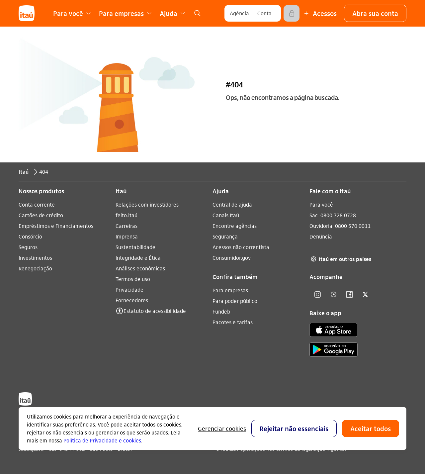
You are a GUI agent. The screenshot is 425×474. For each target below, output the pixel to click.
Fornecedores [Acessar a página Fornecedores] (132, 300)
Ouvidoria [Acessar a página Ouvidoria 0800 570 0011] (320, 225)
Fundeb (221, 311)
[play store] (333, 350)
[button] (375, 13)
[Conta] (264, 13)
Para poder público (234, 300)
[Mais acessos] (319, 13)
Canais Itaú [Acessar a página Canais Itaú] (225, 215)
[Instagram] (317, 294)
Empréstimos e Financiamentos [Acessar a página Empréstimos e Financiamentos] (56, 225)
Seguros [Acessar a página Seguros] (28, 246)
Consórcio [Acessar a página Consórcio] (30, 236)
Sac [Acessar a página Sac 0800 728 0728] (313, 215)
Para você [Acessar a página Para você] (321, 204)
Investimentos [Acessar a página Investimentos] (35, 257)
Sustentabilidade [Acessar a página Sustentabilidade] (135, 246)
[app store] (333, 331)
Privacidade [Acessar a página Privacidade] (129, 289)
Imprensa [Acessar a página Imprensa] (127, 236)
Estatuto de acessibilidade (155, 310)
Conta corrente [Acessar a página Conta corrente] (37, 204)
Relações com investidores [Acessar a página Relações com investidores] (147, 204)
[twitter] (365, 294)
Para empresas (230, 290)
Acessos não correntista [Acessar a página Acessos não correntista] (240, 246)
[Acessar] (291, 13)
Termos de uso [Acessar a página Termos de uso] (133, 278)
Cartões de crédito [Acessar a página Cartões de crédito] (41, 215)
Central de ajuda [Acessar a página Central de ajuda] (232, 204)
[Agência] (239, 13)
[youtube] (333, 294)
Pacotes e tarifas (232, 322)
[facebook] (349, 294)
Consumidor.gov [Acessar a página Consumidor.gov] (231, 257)
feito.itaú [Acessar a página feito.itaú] (126, 215)
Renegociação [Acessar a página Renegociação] (35, 268)
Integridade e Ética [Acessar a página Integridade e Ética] (138, 257)
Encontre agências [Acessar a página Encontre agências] (234, 225)
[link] (197, 13)
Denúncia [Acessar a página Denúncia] (320, 236)
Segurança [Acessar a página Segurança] (225, 236)
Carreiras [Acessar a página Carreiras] (126, 225)
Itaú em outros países (340, 259)
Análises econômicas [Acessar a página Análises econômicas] (140, 268)
